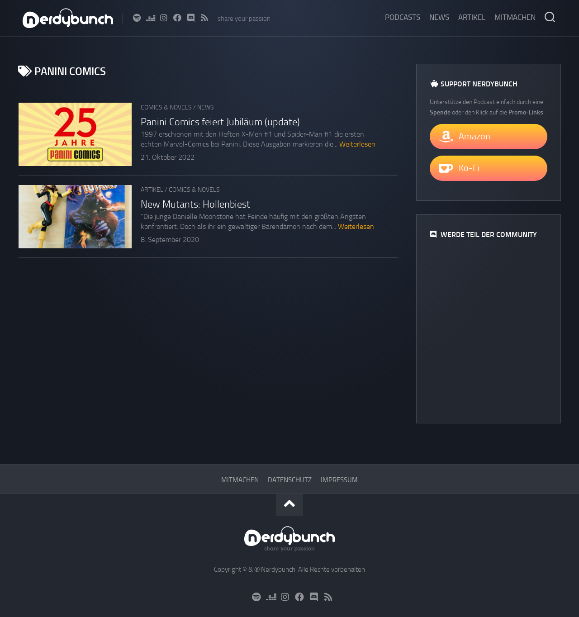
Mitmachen (515, 17)
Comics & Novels (166, 107)
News (439, 17)
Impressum (339, 480)
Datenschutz (290, 480)
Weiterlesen (357, 144)
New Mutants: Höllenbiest (195, 204)
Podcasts (402, 17)
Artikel (471, 17)
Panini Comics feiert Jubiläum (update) (220, 122)
